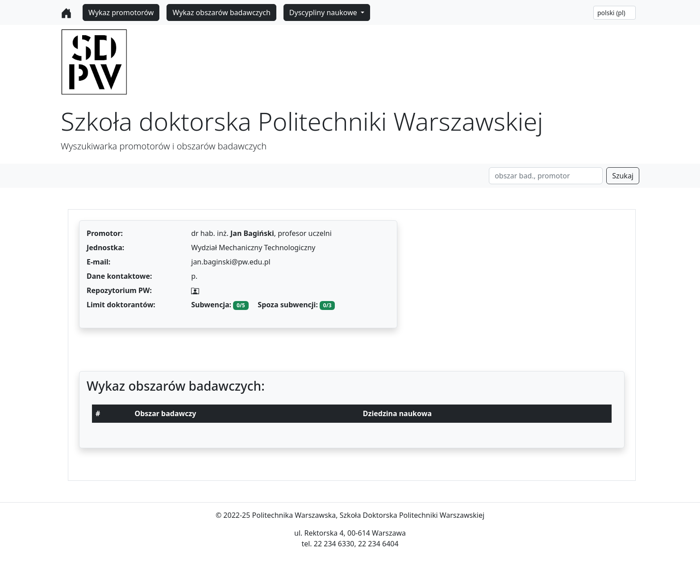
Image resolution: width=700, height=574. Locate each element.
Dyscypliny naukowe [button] (324, 12)
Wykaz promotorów (121, 12)
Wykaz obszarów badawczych (221, 12)
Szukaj (622, 176)
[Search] (546, 175)
